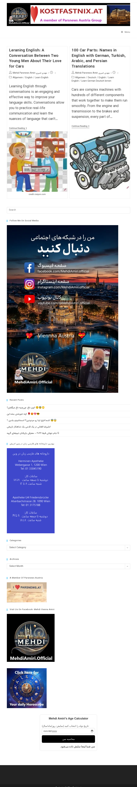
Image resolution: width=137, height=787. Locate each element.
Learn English (41, 78)
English (28, 78)
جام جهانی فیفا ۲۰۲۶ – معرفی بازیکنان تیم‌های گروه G (33, 433)
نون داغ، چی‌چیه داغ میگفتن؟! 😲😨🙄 (26, 408)
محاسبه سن (68, 739)
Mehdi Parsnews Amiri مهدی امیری (30, 73)
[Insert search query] (68, 210)
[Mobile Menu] (125, 32)
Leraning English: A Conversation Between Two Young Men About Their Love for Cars (35, 58)
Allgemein (18, 78)
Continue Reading (18, 128)
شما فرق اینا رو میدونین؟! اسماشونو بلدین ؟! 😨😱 (32, 420)
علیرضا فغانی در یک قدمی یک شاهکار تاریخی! (29, 427)
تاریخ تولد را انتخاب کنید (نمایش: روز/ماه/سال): (65, 726)
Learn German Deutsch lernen (96, 81)
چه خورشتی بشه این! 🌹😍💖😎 (23, 414)
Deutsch (92, 78)
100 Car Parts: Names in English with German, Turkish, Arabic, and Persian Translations (99, 58)
